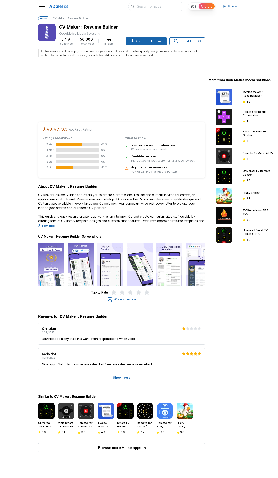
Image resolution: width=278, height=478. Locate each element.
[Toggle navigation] (42, 6)
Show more (48, 226)
